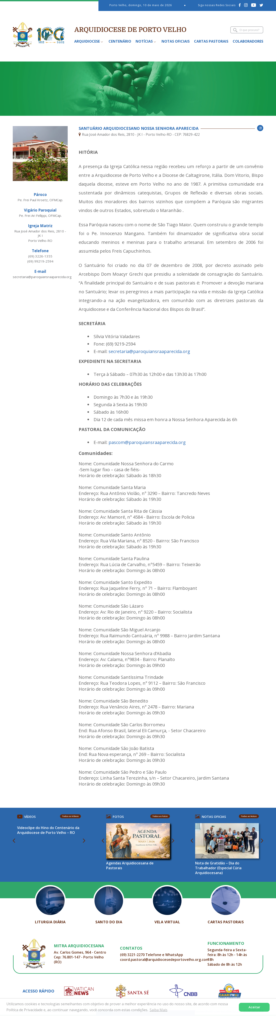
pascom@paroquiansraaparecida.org (147, 442)
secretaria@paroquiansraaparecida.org (149, 351)
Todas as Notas (249, 816)
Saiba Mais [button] (158, 1009)
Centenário (120, 41)
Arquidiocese (87, 41)
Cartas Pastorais (211, 41)
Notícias (144, 41)
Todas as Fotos (160, 816)
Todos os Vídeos (70, 816)
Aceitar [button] (254, 1007)
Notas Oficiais (176, 41)
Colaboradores (248, 41)
